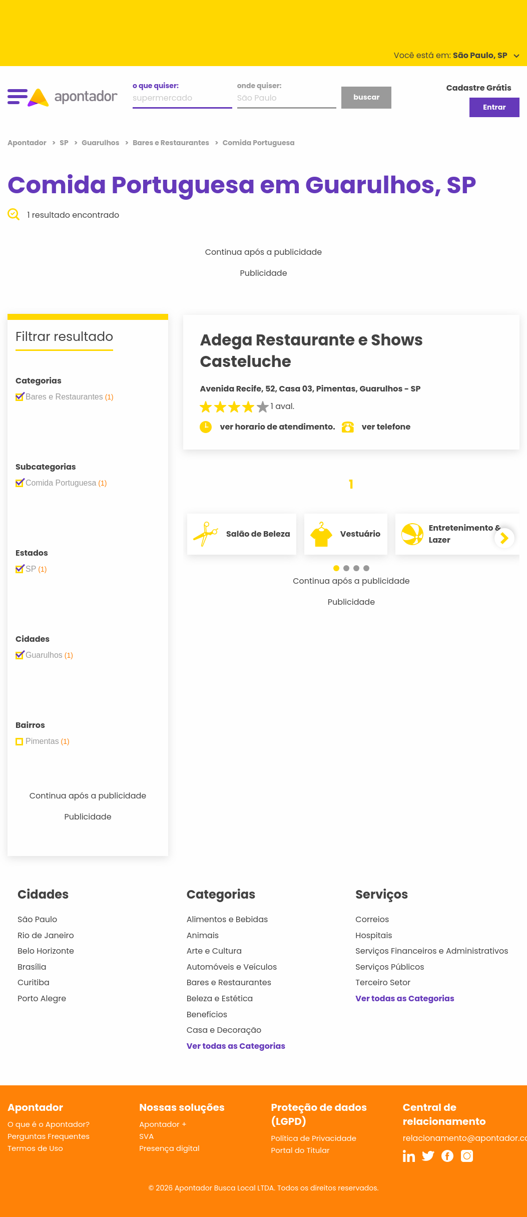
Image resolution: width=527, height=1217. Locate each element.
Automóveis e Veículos (232, 967)
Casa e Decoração (224, 1030)
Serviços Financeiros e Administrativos (431, 951)
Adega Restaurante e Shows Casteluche (320, 350)
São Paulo (37, 919)
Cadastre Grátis (478, 88)
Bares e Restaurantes (229, 982)
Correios (372, 919)
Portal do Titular (300, 1150)
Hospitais (373, 935)
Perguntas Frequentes (49, 1136)
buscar (366, 97)
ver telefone (394, 427)
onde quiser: (259, 85)
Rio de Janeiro (46, 935)
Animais (203, 935)
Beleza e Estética (220, 998)
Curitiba (34, 982)
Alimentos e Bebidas (227, 919)
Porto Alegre (42, 998)
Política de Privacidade (314, 1138)
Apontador (28, 143)
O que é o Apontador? (49, 1124)
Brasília (32, 967)
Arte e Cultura (214, 951)
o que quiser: (156, 85)
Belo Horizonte (46, 951)
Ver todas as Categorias (236, 1046)
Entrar (494, 107)
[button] (336, 568)
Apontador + (163, 1124)
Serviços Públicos (389, 967)
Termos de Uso (35, 1148)
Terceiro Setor (382, 982)
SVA (146, 1136)
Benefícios (207, 1014)
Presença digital (169, 1148)
